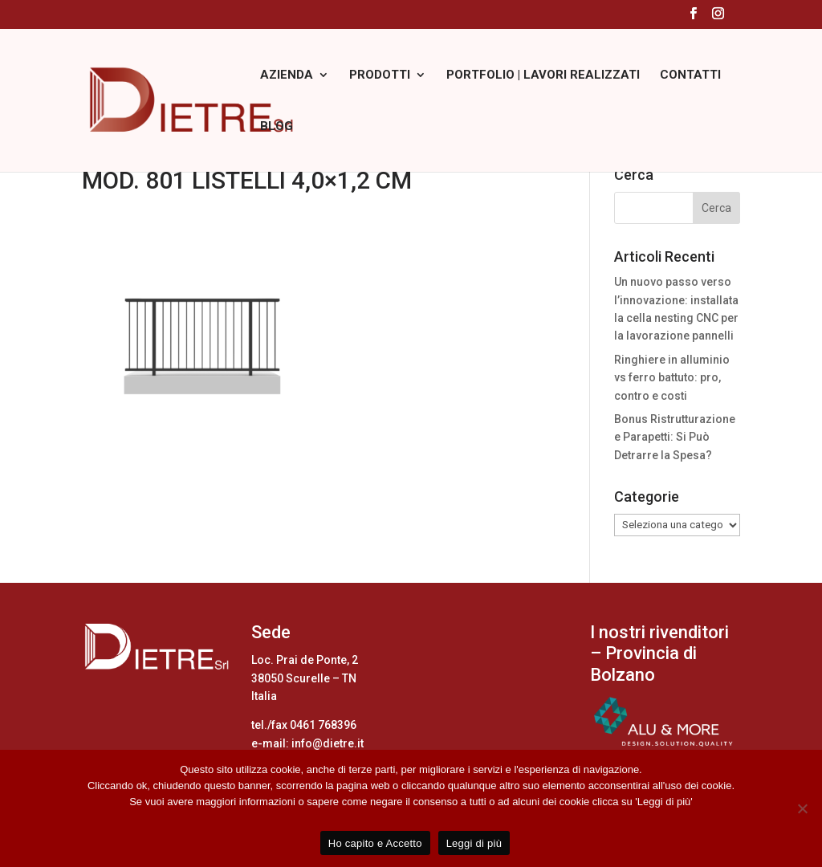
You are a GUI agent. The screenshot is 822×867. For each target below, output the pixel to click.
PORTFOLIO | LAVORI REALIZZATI (543, 75)
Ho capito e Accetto (375, 843)
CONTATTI (690, 75)
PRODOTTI (379, 75)
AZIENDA (286, 75)
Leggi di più (474, 843)
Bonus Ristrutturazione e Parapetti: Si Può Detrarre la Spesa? (674, 437)
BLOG (276, 126)
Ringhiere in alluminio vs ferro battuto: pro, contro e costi (672, 377)
